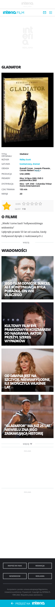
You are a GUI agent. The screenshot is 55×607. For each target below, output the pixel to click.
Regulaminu (43, 589)
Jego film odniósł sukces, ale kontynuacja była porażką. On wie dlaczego (27, 288)
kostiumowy (26, 164)
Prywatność (26, 592)
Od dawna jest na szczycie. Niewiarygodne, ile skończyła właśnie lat (27, 381)
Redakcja (40, 565)
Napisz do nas (15, 565)
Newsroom (14, 576)
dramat (36, 164)
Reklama (40, 576)
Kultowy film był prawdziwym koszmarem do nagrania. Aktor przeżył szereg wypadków (27, 333)
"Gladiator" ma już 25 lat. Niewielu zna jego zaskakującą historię (27, 429)
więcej (36, 170)
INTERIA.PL (46, 592)
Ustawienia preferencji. (13, 592)
